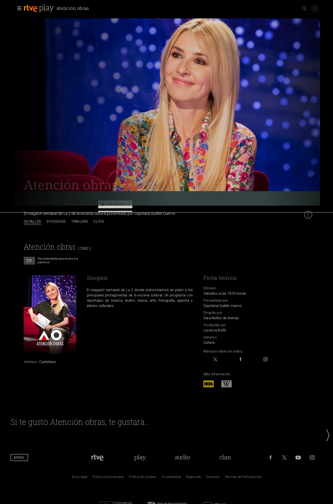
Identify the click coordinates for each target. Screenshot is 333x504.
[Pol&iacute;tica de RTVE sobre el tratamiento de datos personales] (108, 478)
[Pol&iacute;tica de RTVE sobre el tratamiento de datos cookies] (142, 478)
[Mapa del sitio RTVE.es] (193, 478)
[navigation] (166, 221)
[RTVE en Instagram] (312, 457)
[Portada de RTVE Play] (140, 457)
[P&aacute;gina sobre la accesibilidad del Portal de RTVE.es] (171, 478)
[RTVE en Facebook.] (270, 457)
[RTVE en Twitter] (284, 457)
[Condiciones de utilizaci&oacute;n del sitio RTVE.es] (79, 478)
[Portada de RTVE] (97, 457)
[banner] (57, 8)
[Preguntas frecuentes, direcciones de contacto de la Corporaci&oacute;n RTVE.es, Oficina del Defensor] (213, 478)
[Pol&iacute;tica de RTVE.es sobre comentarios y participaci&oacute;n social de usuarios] (243, 478)
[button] (18, 8)
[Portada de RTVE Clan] (225, 457)
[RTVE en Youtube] (298, 457)
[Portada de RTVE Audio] (182, 457)
